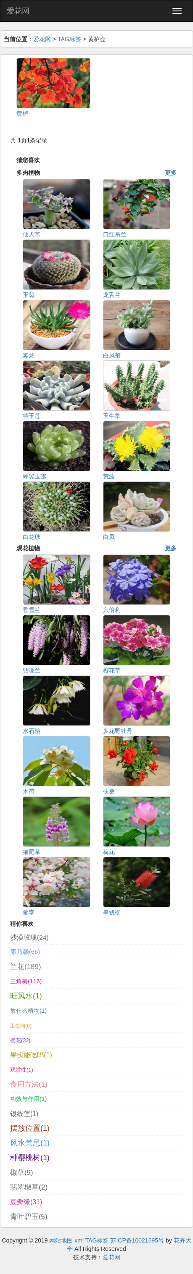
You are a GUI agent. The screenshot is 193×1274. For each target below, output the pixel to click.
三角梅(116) (26, 981)
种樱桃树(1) (30, 1157)
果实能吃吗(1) (31, 1055)
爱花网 (18, 11)
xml (79, 1240)
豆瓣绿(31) (26, 1202)
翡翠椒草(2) (29, 1187)
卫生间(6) (21, 1026)
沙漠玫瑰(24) (29, 937)
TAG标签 (69, 39)
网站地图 (61, 1240)
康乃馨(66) (25, 951)
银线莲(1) (24, 1113)
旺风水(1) (26, 996)
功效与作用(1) (28, 1098)
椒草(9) (21, 1173)
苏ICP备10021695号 (137, 1240)
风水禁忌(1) (30, 1143)
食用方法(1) (29, 1084)
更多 (171, 172)
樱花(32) (20, 1040)
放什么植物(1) (28, 1010)
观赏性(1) (21, 1069)
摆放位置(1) (30, 1128)
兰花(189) (25, 967)
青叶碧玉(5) (29, 1217)
